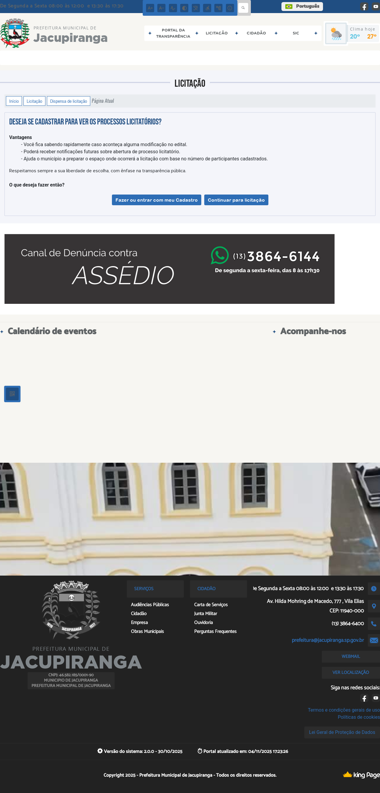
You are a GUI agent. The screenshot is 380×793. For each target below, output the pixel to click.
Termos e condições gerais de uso (344, 710)
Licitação (34, 101)
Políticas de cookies (359, 717)
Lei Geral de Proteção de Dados (342, 732)
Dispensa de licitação (68, 101)
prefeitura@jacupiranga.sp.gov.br (328, 640)
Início (14, 101)
